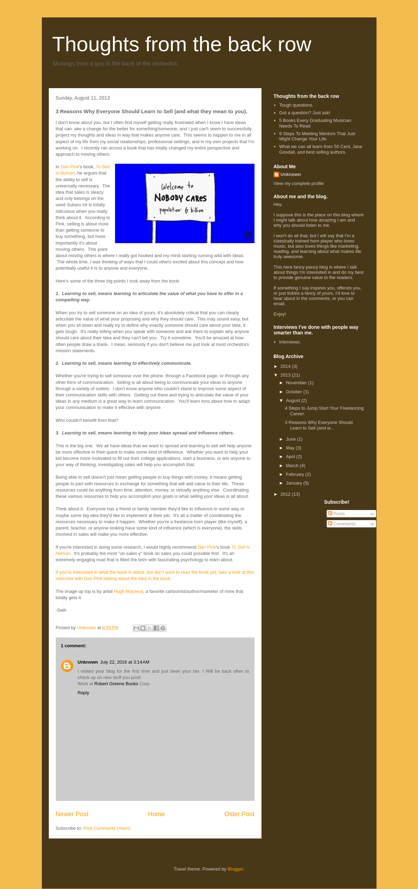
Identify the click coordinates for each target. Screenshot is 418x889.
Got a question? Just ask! (304, 112)
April (291, 456)
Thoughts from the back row (182, 44)
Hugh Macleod (128, 591)
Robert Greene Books (116, 683)
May (291, 447)
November (297, 382)
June (291, 439)
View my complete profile (299, 183)
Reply (83, 692)
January (294, 483)
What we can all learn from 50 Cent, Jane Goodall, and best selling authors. (320, 149)
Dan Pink (70, 166)
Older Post (239, 814)
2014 (286, 366)
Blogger (235, 869)
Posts (336, 513)
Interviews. (290, 342)
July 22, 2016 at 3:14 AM (124, 662)
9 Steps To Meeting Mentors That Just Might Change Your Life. (317, 136)
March (293, 465)
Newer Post (72, 814)
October (294, 391)
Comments (341, 523)
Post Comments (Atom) (106, 828)
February (295, 474)
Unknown (88, 662)
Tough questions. (296, 105)
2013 (286, 375)
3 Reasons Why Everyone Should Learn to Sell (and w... (318, 425)
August (293, 400)
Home (156, 814)
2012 (286, 494)
